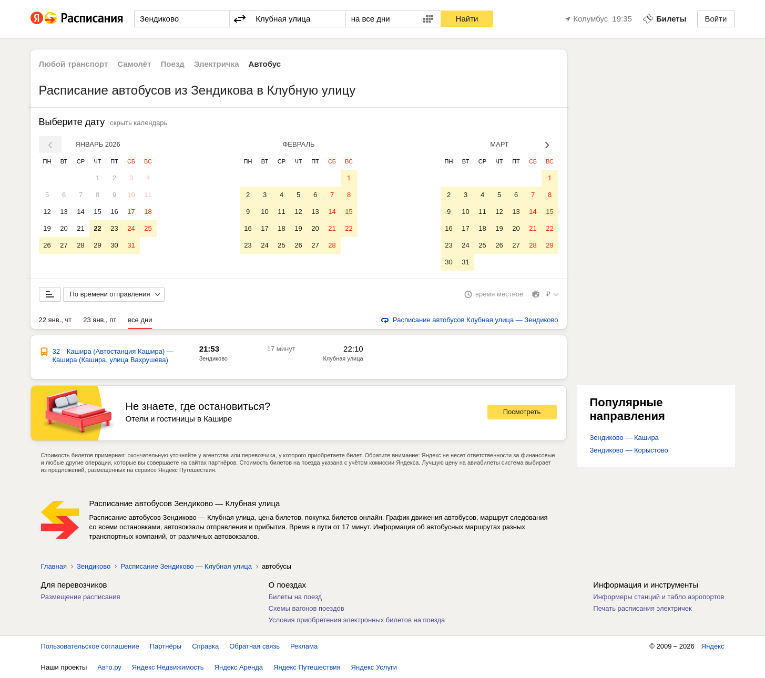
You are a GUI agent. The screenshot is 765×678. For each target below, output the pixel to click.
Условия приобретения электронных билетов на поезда (357, 620)
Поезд (173, 63)
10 (131, 195)
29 (97, 245)
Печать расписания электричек (642, 608)
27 (63, 245)
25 (147, 228)
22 (97, 228)
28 (80, 245)
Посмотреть (522, 412)
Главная (54, 566)
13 (63, 211)
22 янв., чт (55, 320)
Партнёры (165, 646)
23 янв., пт (99, 320)
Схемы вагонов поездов (306, 608)
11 (147, 195)
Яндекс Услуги (374, 667)
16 (114, 211)
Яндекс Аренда (239, 667)
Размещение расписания (80, 597)
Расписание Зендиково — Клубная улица (186, 566)
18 (147, 211)
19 (46, 228)
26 (46, 245)
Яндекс (713, 646)
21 (80, 228)
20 (63, 228)
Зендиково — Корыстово (629, 450)
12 (46, 211)
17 (131, 211)
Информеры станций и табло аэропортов (658, 597)
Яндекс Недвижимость (168, 667)
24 (131, 228)
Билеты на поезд (295, 597)
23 (114, 228)
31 (131, 245)
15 (97, 211)
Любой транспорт (73, 63)
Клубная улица (343, 358)
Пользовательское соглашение (90, 646)
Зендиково (213, 358)
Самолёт (134, 63)
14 (80, 211)
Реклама (304, 646)
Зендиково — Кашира (624, 437)
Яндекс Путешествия (307, 667)
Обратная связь (254, 646)
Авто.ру (109, 667)
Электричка (216, 63)
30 (114, 245)
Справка (205, 646)
